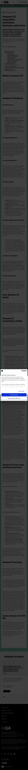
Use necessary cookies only (14, 398)
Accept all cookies (14, 394)
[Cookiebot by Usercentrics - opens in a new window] (21, 371)
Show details (21, 391)
